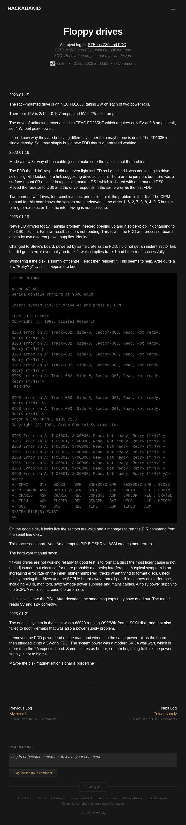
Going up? (92, 787)
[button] (173, 8)
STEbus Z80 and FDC (107, 45)
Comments (126, 63)
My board (17, 713)
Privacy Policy (133, 798)
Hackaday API (158, 798)
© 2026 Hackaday (93, 813)
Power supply (165, 713)
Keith (57, 63)
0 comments (48, 719)
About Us (24, 798)
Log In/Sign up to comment (33, 773)
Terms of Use (108, 798)
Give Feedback (82, 798)
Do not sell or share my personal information (93, 803)
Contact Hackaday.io (51, 798)
